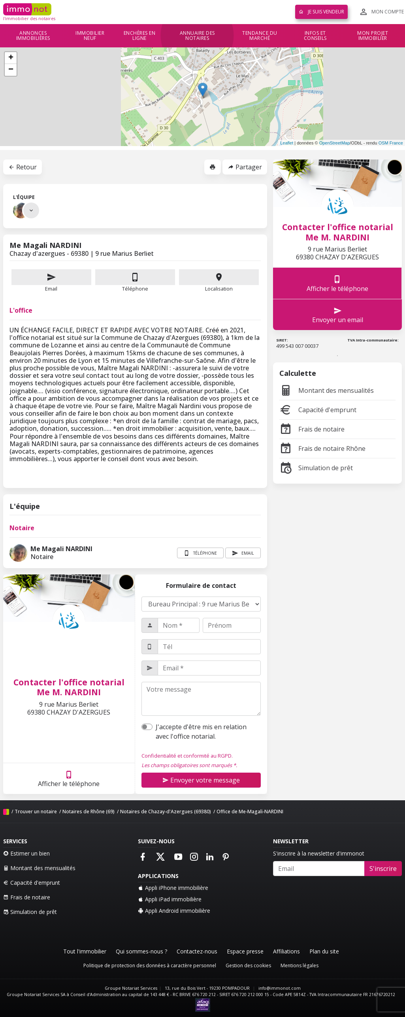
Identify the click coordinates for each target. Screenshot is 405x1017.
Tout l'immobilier (84, 951)
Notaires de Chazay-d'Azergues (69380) (165, 811)
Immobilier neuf (89, 36)
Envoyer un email (337, 315)
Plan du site (324, 951)
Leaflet (286, 143)
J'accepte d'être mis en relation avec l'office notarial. (201, 731)
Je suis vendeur (321, 11)
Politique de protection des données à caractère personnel (149, 965)
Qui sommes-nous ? (141, 951)
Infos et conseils (315, 36)
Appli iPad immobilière (170, 899)
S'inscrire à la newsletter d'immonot (318, 853)
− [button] (10, 70)
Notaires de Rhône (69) (88, 811)
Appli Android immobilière (174, 910)
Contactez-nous (197, 951)
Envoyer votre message (201, 780)
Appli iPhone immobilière (173, 887)
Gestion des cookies (248, 965)
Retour (22, 167)
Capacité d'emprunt (317, 409)
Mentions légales (299, 965)
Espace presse (245, 951)
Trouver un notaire (36, 811)
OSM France (391, 143)
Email (51, 280)
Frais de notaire (312, 429)
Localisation (219, 280)
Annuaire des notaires (197, 36)
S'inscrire (383, 868)
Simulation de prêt (316, 467)
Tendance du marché (259, 36)
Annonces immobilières (33, 36)
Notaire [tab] (21, 528)
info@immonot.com (279, 988)
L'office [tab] (20, 310)
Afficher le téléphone (69, 778)
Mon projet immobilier (372, 36)
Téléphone (135, 288)
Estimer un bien (26, 853)
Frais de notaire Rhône (322, 448)
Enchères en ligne (140, 36)
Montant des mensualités (326, 390)
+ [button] (10, 58)
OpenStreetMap (334, 143)
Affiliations (286, 951)
